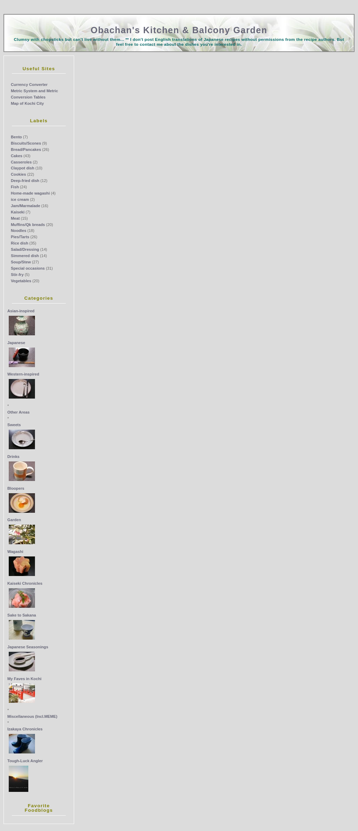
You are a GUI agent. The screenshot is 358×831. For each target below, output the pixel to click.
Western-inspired (23, 374)
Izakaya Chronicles (25, 729)
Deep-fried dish (25, 180)
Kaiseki (17, 212)
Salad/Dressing (25, 249)
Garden (14, 520)
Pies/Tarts (20, 237)
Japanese (16, 343)
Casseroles (21, 162)
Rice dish (19, 243)
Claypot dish (22, 168)
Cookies (18, 174)
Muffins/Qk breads (28, 225)
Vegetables (21, 281)
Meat (15, 218)
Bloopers (15, 488)
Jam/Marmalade (25, 206)
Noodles (18, 230)
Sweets (14, 425)
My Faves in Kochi (24, 679)
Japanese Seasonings (27, 647)
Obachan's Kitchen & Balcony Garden (179, 30)
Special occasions (28, 268)
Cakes (16, 156)
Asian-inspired (21, 311)
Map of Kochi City (27, 103)
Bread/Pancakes (26, 149)
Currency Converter (29, 84)
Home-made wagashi (30, 193)
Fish (15, 187)
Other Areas (18, 412)
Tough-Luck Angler (25, 761)
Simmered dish (25, 256)
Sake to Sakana (21, 615)
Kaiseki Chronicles (24, 583)
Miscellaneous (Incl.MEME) (32, 716)
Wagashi (15, 551)
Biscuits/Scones (26, 143)
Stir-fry (17, 274)
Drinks (13, 456)
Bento (16, 137)
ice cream (20, 199)
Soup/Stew (21, 262)
